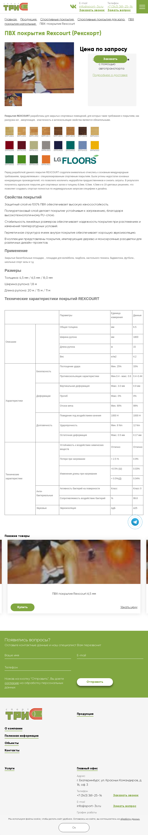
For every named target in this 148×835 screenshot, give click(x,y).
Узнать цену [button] (128, 607)
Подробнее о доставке (110, 75)
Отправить (95, 682)
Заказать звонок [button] (92, 10)
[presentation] (106, 669)
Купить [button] (22, 607)
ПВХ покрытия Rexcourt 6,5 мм (74, 593)
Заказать (110, 59)
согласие (12, 683)
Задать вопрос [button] (119, 10)
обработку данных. (130, 819)
